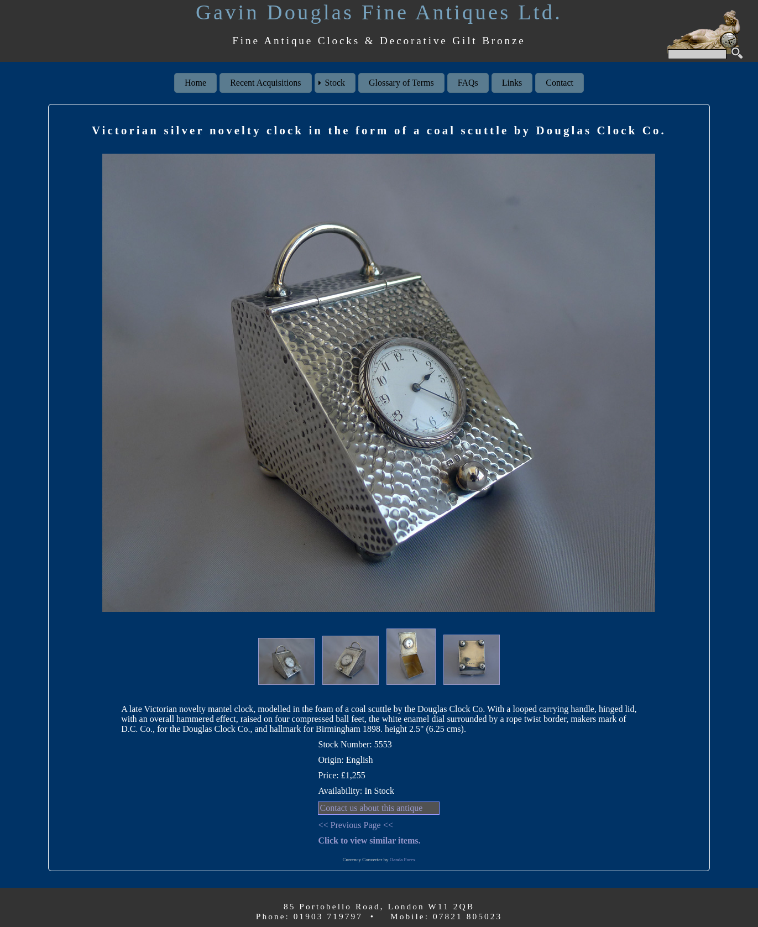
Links (512, 82)
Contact (559, 82)
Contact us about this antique (371, 808)
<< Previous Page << (355, 825)
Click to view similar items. (369, 840)
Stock (335, 82)
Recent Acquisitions (265, 82)
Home (195, 82)
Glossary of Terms (401, 82)
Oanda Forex (403, 859)
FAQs (468, 82)
